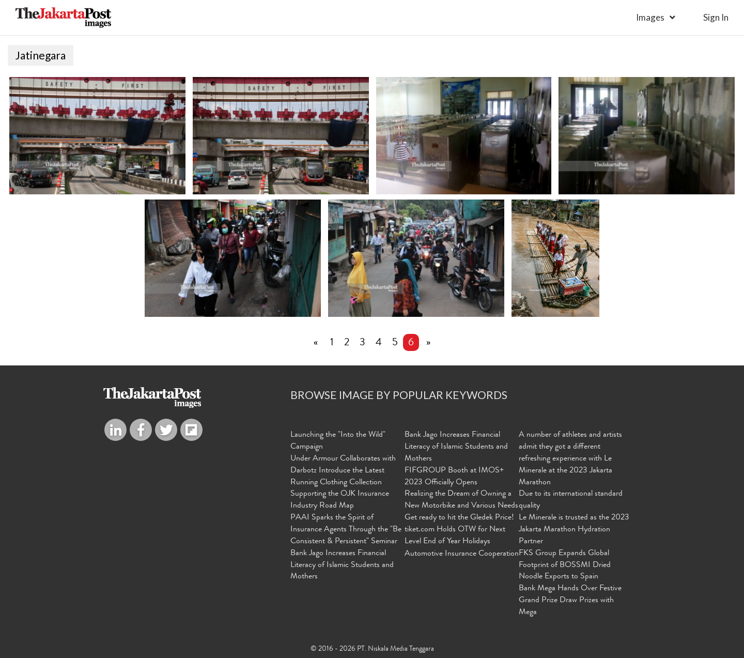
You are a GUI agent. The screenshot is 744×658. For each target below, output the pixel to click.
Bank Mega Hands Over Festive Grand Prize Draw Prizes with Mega (570, 601)
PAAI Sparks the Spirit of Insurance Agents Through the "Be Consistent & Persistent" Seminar (345, 530)
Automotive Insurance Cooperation (462, 554)
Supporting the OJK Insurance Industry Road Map (339, 500)
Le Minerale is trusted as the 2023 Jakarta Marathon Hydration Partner (574, 530)
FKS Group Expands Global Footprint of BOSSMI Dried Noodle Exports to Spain (565, 565)
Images (650, 17)
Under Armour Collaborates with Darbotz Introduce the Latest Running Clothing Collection (343, 471)
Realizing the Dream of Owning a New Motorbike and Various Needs (461, 500)
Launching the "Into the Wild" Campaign (337, 441)
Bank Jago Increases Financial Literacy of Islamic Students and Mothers (342, 565)
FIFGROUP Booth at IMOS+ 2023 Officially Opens (454, 477)
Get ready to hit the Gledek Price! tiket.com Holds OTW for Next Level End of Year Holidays (459, 530)
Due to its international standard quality (571, 500)
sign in (716, 17)
